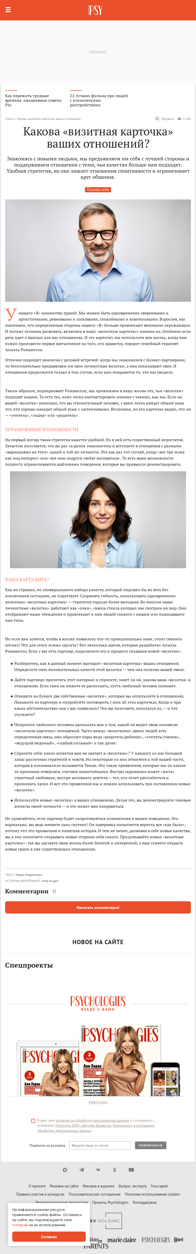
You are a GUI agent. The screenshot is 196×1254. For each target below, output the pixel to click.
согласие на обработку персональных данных (92, 1120)
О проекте (37, 1186)
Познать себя (98, 189)
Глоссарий (159, 1186)
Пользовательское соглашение (95, 1194)
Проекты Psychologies (110, 1202)
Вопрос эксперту (133, 1186)
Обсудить (164, 119)
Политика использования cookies (152, 1194)
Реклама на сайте (64, 1186)
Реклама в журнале (99, 1186)
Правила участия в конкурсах (40, 1194)
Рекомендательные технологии (61, 1202)
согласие (20, 1225)
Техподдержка (144, 1202)
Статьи (9, 119)
